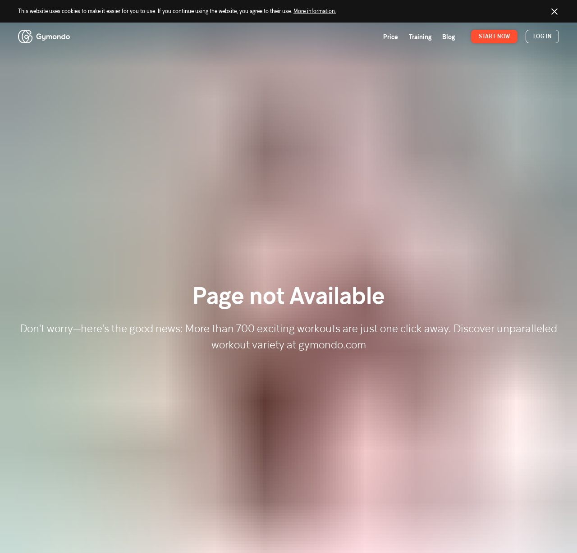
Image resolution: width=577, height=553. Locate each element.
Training (420, 37)
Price (390, 37)
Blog (448, 37)
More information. (314, 11)
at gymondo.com (326, 344)
